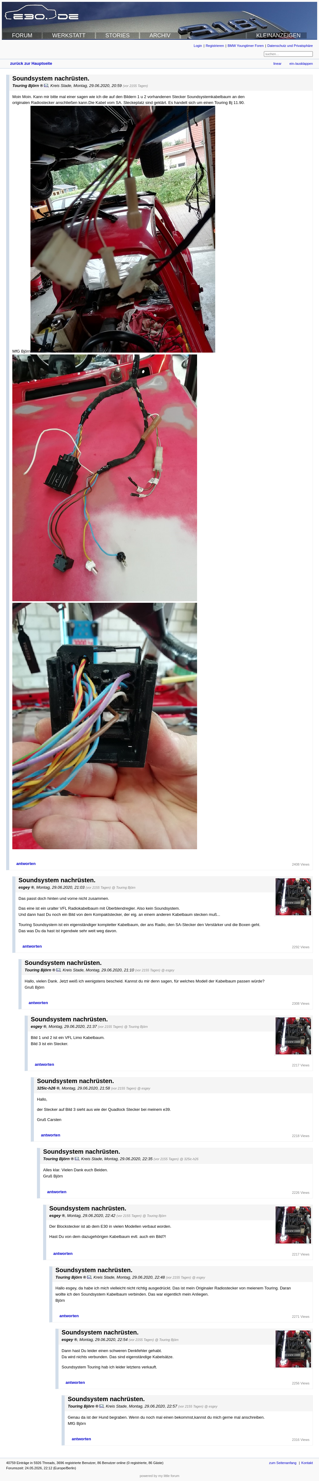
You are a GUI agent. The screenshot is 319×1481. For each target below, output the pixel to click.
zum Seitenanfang (283, 1463)
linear (277, 63)
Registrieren (215, 46)
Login (198, 46)
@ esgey (167, 970)
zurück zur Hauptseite (31, 63)
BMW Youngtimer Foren (246, 46)
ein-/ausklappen (301, 63)
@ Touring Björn (123, 887)
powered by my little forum (160, 1476)
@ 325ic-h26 (189, 1159)
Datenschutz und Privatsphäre (290, 46)
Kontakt (307, 1463)
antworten (26, 863)
